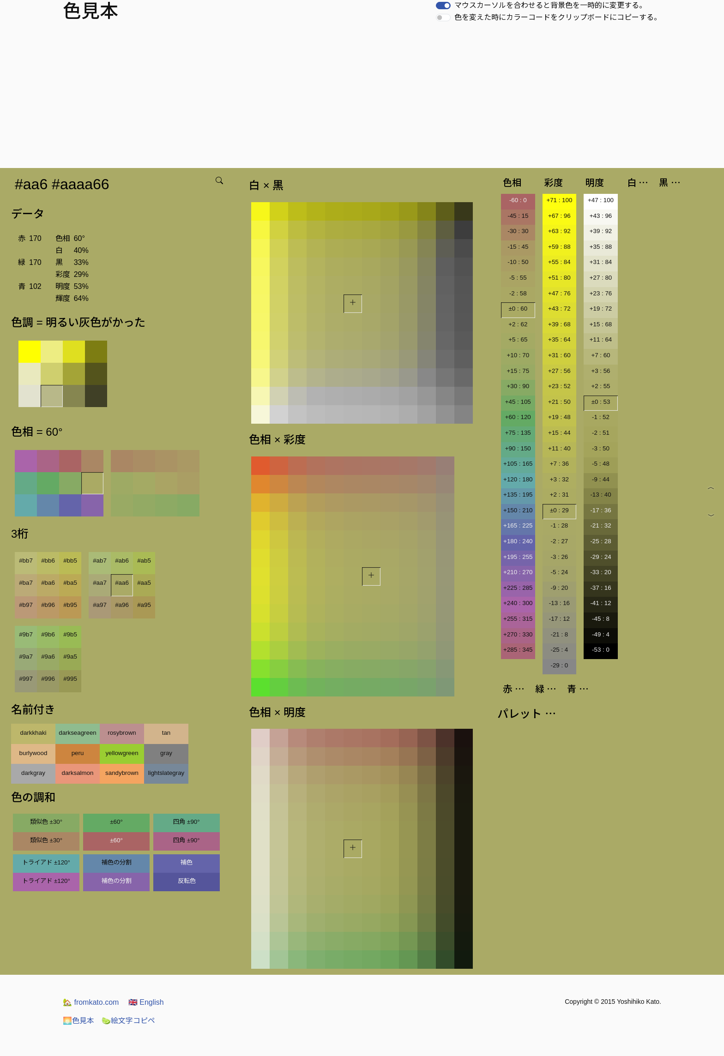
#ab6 (122, 560)
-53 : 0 (600, 649)
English (146, 1002)
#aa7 (100, 582)
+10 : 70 (518, 355)
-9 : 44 (600, 479)
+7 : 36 (559, 463)
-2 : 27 (559, 541)
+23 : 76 (601, 293)
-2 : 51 (600, 432)
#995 (70, 678)
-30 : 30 (517, 231)
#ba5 (70, 582)
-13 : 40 (600, 494)
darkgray (33, 772)
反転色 (187, 880)
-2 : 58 (518, 293)
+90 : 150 (518, 448)
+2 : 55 (600, 386)
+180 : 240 (517, 541)
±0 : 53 (600, 401)
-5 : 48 (600, 463)
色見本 (78, 1021)
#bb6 (48, 560)
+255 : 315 (517, 618)
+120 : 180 (517, 479)
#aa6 (122, 582)
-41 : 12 (600, 603)
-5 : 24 (559, 572)
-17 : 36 (600, 510)
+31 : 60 (559, 355)
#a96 (122, 604)
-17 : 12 (559, 618)
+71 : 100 (559, 200)
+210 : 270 (517, 572)
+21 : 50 (559, 401)
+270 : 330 (517, 634)
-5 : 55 (518, 277)
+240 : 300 (517, 603)
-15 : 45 (517, 246)
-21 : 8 (559, 634)
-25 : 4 (559, 649)
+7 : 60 (600, 355)
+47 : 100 (601, 200)
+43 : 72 (559, 308)
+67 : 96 (559, 215)
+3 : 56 (600, 370)
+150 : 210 (517, 510)
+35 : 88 (601, 246)
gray (166, 753)
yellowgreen (121, 753)
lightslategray (166, 772)
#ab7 (100, 560)
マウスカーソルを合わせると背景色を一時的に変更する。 (550, 5)
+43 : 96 (601, 215)
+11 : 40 (559, 448)
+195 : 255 (517, 556)
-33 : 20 (600, 572)
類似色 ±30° (46, 821)
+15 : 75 (518, 370)
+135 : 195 (517, 494)
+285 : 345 (517, 649)
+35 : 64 (559, 339)
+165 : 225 (517, 525)
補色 (187, 862)
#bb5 (70, 560)
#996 (48, 678)
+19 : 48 (559, 417)
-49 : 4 (600, 634)
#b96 (48, 604)
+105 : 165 (517, 463)
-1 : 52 (600, 417)
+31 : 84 (601, 261)
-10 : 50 (517, 261)
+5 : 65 (517, 339)
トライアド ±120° (46, 862)
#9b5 (70, 634)
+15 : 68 (601, 324)
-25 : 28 (600, 541)
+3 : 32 (559, 479)
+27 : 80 (601, 277)
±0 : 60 (517, 308)
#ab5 (144, 560)
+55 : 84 (559, 261)
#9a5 (70, 656)
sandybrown (122, 772)
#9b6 (48, 634)
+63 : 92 (559, 231)
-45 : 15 (517, 215)
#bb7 (26, 560)
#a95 (144, 604)
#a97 (100, 604)
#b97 (26, 604)
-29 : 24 (600, 556)
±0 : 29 (559, 510)
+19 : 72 (601, 308)
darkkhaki (33, 732)
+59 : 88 (559, 246)
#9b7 (26, 634)
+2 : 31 (559, 494)
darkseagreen (78, 732)
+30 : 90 (518, 386)
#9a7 (26, 656)
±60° (116, 821)
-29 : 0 (559, 665)
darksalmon (78, 772)
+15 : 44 (559, 432)
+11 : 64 (601, 339)
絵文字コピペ (128, 1021)
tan (166, 732)
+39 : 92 (601, 231)
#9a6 (48, 656)
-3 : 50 (600, 448)
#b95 (70, 604)
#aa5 (144, 582)
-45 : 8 (600, 618)
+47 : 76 (559, 293)
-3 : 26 (559, 556)
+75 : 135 (518, 432)
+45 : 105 (518, 401)
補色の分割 (117, 862)
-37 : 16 (600, 587)
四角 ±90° (186, 821)
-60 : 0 (518, 200)
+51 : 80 (559, 277)
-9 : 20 (559, 587)
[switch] (443, 5)
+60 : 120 (518, 417)
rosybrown (122, 732)
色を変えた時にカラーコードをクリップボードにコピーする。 (557, 17)
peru (78, 753)
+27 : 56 (559, 370)
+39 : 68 (559, 324)
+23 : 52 (559, 386)
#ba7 (26, 582)
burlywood (33, 753)
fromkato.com (91, 1002)
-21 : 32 (600, 525)
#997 (26, 678)
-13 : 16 (559, 603)
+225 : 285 (517, 587)
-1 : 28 (559, 525)
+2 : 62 (517, 324)
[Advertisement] (362, 98)
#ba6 (48, 582)
